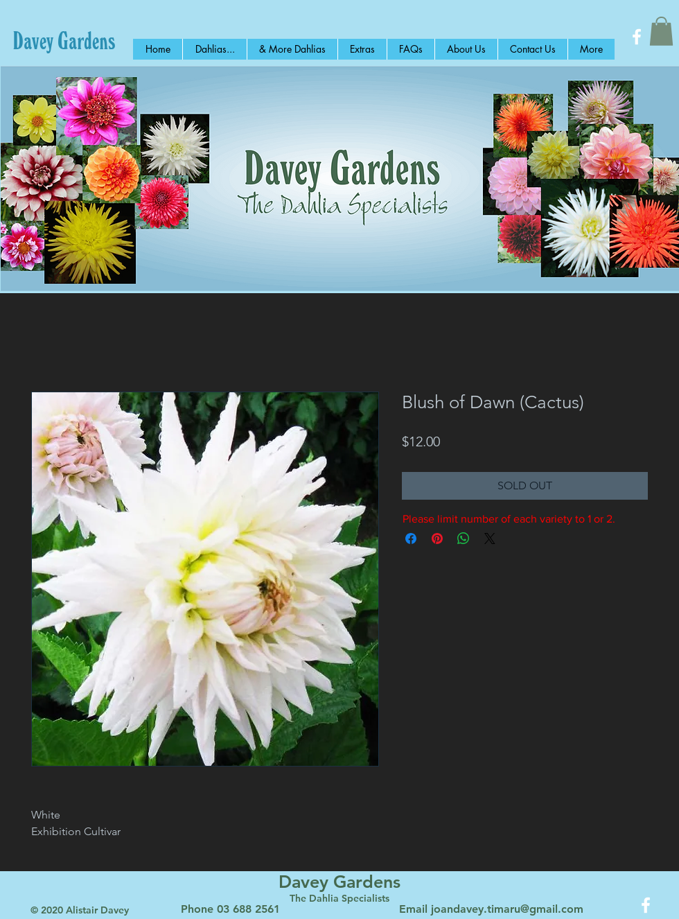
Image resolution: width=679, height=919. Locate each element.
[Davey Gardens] (64, 40)
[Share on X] (490, 538)
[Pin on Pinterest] (437, 538)
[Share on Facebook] (411, 538)
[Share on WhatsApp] (463, 538)
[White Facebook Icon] (636, 36)
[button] (661, 31)
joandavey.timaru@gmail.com (507, 909)
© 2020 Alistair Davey (79, 910)
